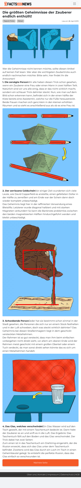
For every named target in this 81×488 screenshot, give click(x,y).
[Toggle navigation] (74, 3)
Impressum (53, 474)
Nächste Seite (41, 462)
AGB (77, 474)
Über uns (31, 474)
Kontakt (42, 474)
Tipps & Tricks (9, 21)
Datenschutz (67, 474)
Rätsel (20, 21)
